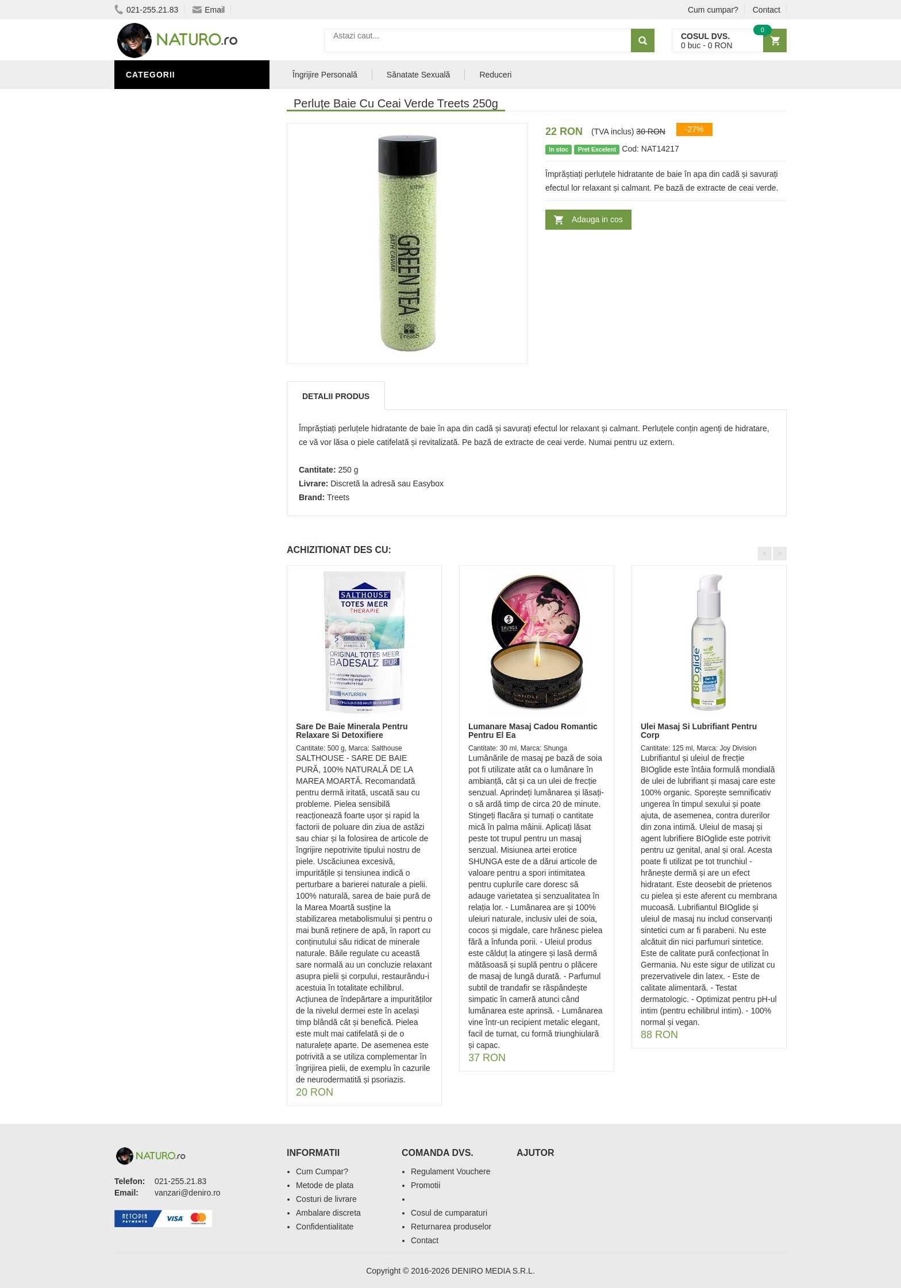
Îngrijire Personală (175, 168)
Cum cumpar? (713, 9)
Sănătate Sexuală (170, 133)
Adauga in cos (597, 219)
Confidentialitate (324, 1226)
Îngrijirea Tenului (170, 202)
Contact (766, 9)
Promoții (148, 151)
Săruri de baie (161, 99)
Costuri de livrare (326, 1199)
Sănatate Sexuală (418, 74)
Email (208, 9)
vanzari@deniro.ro (188, 1192)
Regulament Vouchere (451, 1171)
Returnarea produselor (451, 1226)
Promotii (425, 1185)
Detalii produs (335, 396)
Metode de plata (324, 1185)
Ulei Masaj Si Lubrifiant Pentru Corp (699, 731)
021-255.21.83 (146, 9)
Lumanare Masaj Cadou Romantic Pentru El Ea (533, 731)
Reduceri (495, 74)
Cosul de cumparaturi (449, 1212)
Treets (338, 497)
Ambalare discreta (328, 1212)
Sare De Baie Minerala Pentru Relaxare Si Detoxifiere (352, 731)
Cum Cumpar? (322, 1171)
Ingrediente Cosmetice (181, 185)
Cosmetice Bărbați (172, 220)
